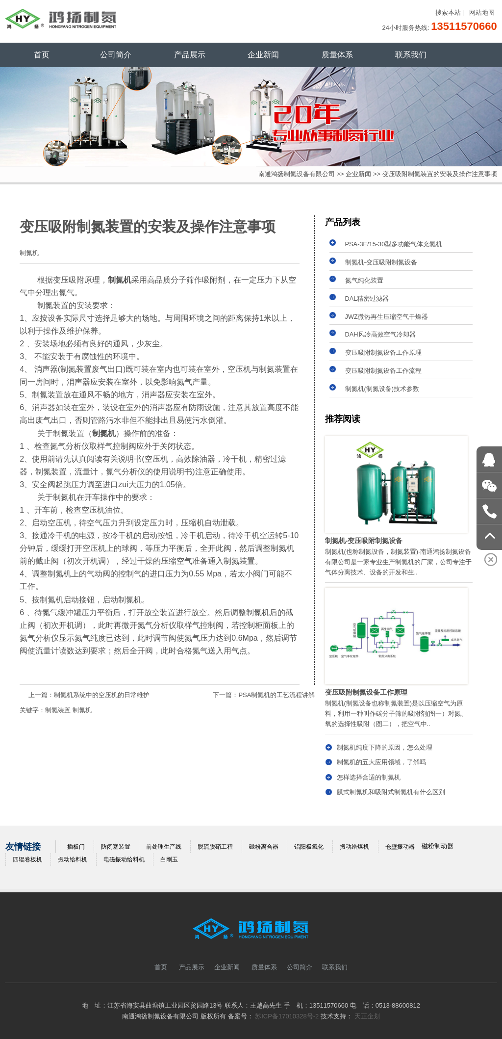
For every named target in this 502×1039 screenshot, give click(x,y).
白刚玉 (169, 859)
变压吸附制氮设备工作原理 (383, 352)
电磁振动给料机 (124, 859)
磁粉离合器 (263, 846)
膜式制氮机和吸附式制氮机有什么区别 (391, 792)
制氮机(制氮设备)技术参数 (382, 388)
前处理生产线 (163, 846)
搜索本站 (448, 12)
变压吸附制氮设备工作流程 (383, 370)
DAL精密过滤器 (367, 298)
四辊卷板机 (27, 859)
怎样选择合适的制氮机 (369, 777)
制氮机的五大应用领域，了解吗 (381, 762)
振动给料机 (72, 859)
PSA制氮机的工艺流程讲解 (276, 695)
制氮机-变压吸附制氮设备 (381, 262)
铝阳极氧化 (309, 846)
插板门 (76, 846)
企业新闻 (263, 55)
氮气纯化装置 (364, 280)
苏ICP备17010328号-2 (287, 1016)
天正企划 (367, 1016)
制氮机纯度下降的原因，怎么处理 (384, 747)
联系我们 (411, 55)
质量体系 (337, 55)
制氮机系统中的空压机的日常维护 (102, 695)
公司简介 (115, 55)
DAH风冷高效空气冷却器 (380, 334)
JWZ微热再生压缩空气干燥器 (386, 316)
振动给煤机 (354, 846)
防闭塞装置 (115, 846)
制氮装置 (58, 710)
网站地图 (482, 12)
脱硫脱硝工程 (215, 846)
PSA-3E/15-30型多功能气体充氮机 (394, 244)
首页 (42, 55)
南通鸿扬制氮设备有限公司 (296, 174)
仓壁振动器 (400, 846)
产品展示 (189, 55)
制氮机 (82, 710)
